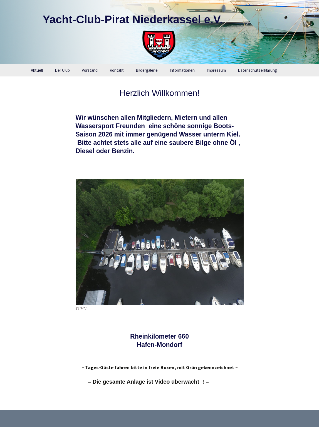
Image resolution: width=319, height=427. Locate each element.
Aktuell (37, 70)
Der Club (62, 70)
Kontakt (117, 70)
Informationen (182, 70)
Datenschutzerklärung (257, 70)
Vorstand (90, 70)
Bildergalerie (147, 70)
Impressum (216, 70)
